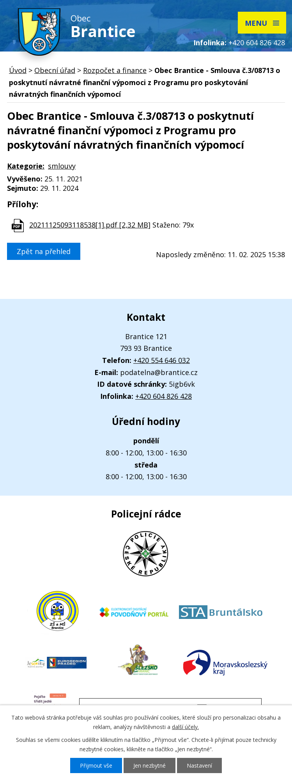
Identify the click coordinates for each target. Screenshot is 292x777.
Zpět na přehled (44, 251)
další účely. (185, 727)
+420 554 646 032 (161, 360)
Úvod (18, 70)
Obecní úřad (54, 70)
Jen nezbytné (149, 765)
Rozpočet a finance (115, 70)
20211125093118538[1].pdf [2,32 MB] (89, 224)
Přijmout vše (96, 765)
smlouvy (62, 166)
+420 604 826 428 (256, 42)
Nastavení (199, 765)
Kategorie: (25, 166)
